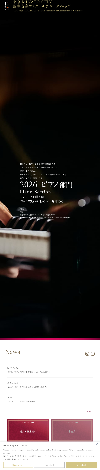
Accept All (81, 465)
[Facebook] (92, 354)
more (90, 410)
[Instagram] (87, 354)
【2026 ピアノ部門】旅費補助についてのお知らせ (29, 372)
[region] (50, 455)
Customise (17, 465)
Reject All (49, 465)
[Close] (97, 443)
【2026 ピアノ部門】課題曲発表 (21, 401)
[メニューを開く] (94, 6)
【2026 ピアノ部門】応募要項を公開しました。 (28, 386)
